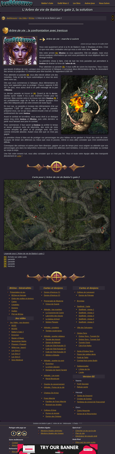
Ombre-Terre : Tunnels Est (89, 336)
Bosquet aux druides (54, 405)
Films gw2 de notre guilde (85, 442)
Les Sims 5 (16, 357)
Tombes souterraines (54, 331)
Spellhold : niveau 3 (86, 316)
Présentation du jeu (17, 292)
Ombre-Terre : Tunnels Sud (89, 339)
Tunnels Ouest (84, 342)
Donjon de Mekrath (53, 342)
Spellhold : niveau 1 (86, 309)
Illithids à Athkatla (52, 355)
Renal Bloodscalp (52, 379)
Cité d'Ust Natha (85, 346)
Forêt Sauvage (83, 384)
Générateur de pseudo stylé (86, 436)
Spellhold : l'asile (83, 306)
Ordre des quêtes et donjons (23, 298)
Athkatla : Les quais (51, 376)
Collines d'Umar (50, 410)
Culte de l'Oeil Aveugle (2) (56, 349)
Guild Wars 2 (63, 3)
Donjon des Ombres (53, 416)
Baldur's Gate (47, 3)
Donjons (15, 308)
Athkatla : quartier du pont (54, 361)
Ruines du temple (52, 413)
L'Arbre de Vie (84, 369)
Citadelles (15, 305)
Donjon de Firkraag (86, 295)
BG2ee (31, 18)
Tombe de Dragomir (84, 396)
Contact (15, 443)
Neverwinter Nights (19, 341)
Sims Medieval (17, 360)
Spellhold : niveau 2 (86, 313)
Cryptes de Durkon (84, 399)
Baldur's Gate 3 (18, 332)
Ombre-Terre (82, 333)
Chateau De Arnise (51, 393)
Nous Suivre (104, 3)
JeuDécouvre (12, 18)
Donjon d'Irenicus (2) (52, 295)
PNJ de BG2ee (17, 314)
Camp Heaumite (83, 411)
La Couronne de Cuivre (55, 313)
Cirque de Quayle (52, 304)
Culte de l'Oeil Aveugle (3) (56, 352)
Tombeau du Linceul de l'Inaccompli (91, 402)
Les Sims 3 (16, 351)
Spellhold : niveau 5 (86, 322)
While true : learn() (19, 347)
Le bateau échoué (53, 319)
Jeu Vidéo (23, 18)
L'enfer (81, 372)
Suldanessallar (83, 366)
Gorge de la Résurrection (87, 414)
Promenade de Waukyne (53, 301)
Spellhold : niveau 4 (86, 319)
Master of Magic (18, 338)
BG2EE (14, 329)
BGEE (14, 326)
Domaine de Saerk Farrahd (56, 370)
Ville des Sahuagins (84, 328)
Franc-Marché (49, 398)
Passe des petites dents (86, 354)
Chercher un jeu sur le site (85, 431)
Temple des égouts (53, 339)
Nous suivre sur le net (20, 445)
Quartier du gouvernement (54, 384)
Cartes (14, 302)
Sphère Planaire (52, 322)
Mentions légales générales (51, 431)
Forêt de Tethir (82, 357)
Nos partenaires (18, 452)
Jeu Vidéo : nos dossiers (19, 322)
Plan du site (80, 433)
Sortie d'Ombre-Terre (85, 351)
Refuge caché (82, 387)
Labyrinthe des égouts (54, 316)
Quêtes (14, 311)
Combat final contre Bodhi (87, 361)
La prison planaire (53, 367)
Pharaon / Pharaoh (19, 344)
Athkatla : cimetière (51, 328)
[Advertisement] (20, 50)
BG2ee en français (19, 295)
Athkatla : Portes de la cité (54, 387)
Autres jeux (90, 3)
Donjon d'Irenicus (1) (52, 292)
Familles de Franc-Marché (56, 401)
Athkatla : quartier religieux (54, 336)
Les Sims (76, 3)
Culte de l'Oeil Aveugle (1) (56, 346)
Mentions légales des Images (52, 433)
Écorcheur (50, 364)
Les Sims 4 (16, 354)
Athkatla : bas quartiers (53, 309)
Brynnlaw (80, 301)
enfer (19, 156)
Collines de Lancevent (85, 292)
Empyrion (15, 335)
